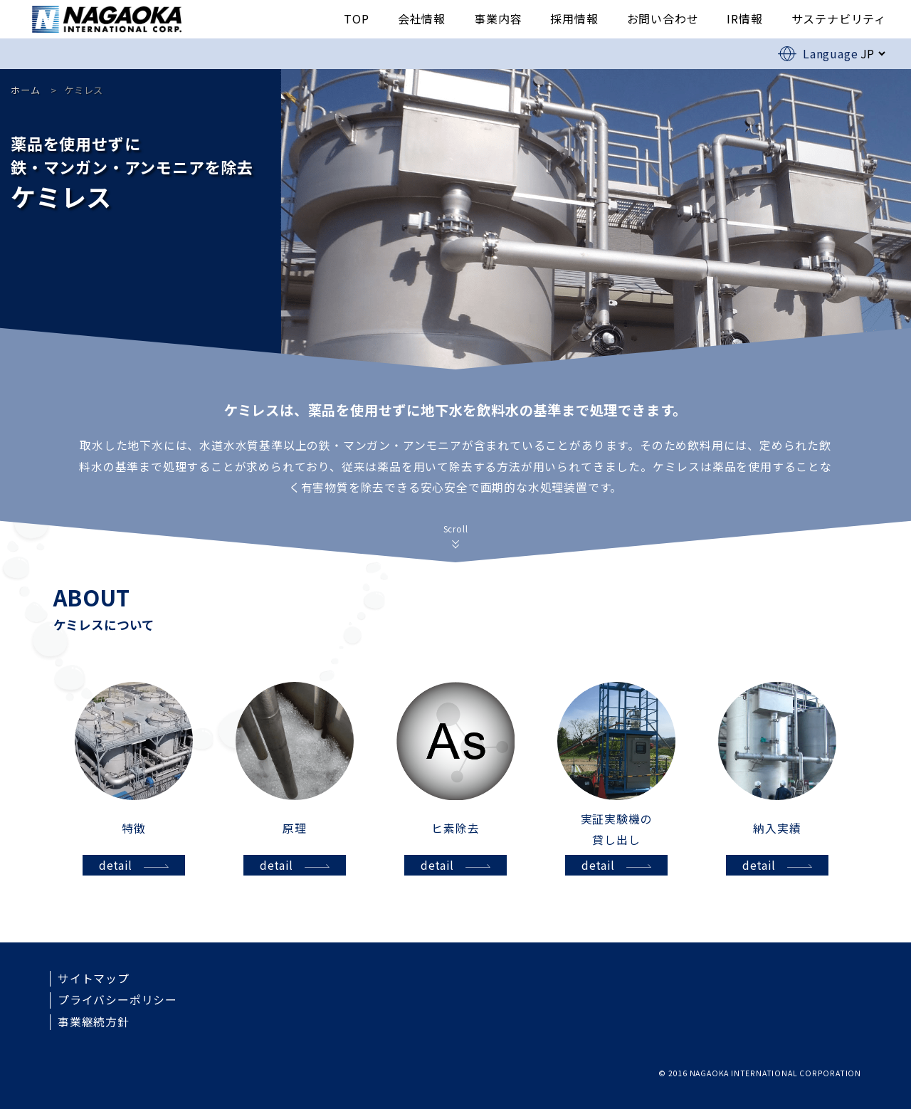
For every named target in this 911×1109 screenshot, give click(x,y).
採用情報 (574, 18)
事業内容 (498, 18)
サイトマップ (94, 979)
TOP (356, 18)
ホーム (25, 90)
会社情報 (422, 18)
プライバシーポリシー (117, 1000)
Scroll (455, 529)
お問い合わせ (663, 18)
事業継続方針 (94, 1022)
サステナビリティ (838, 18)
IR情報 (744, 18)
